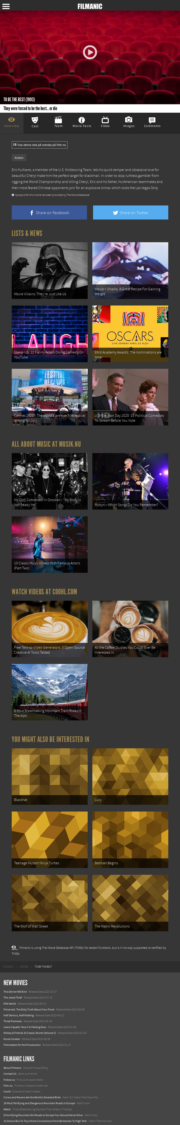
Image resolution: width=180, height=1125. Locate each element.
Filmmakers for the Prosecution (22, 1034)
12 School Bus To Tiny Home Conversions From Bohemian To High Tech (45, 1110)
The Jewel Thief (13, 987)
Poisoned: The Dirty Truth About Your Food (29, 999)
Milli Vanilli (10, 993)
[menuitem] (8, 956)
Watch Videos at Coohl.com (44, 586)
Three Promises (13, 1011)
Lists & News (27, 233)
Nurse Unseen (12, 1028)
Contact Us (10, 1063)
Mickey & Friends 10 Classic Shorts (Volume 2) (30, 1022)
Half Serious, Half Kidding (19, 1005)
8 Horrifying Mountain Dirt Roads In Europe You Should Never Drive (43, 1104)
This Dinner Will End (15, 981)
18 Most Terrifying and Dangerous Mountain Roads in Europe (39, 1093)
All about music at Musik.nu (46, 441)
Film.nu (8, 1075)
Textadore (9, 1116)
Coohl (7, 1081)
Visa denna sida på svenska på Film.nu (39, 145)
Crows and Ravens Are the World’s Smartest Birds (32, 1087)
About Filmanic (12, 1057)
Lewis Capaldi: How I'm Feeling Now (25, 1016)
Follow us (9, 1069)
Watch (7, 1098)
